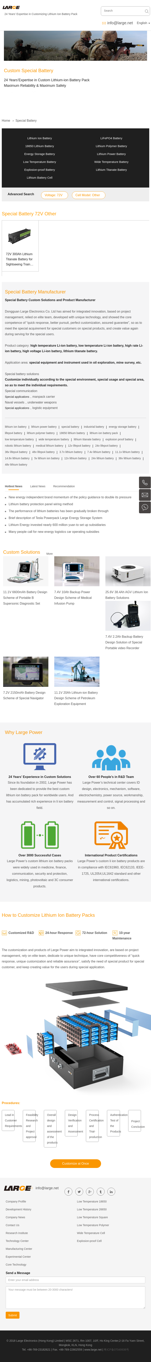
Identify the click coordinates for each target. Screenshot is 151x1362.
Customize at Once (75, 1163)
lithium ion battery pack (104, 433)
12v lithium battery (75, 458)
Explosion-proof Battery (39, 169)
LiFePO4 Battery (111, 138)
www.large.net (93, 1349)
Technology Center (17, 1241)
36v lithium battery (130, 458)
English (143, 23)
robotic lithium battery (18, 445)
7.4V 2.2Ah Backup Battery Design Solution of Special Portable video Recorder (124, 642)
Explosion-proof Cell (89, 1241)
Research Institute (17, 1233)
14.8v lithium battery (17, 458)
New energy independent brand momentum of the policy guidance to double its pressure (70, 497)
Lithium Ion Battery (39, 138)
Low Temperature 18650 (92, 1201)
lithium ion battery (16, 426)
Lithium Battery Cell (39, 177)
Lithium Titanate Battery (111, 169)
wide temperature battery (54, 439)
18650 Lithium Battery (39, 146)
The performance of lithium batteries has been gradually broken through (59, 511)
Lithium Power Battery (111, 154)
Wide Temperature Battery (111, 161)
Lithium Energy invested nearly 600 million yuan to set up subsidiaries (57, 525)
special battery (70, 426)
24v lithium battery (102, 458)
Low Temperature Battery (39, 161)
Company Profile (16, 1201)
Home (6, 120)
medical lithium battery (49, 445)
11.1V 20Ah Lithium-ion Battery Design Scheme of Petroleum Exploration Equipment (76, 698)
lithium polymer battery (41, 433)
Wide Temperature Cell (91, 1233)
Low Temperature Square (92, 1217)
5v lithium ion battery (46, 458)
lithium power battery (44, 426)
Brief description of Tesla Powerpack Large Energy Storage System (55, 518)
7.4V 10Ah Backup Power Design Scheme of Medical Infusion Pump (73, 597)
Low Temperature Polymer (93, 1225)
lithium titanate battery (87, 439)
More (49, 553)
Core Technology (16, 1264)
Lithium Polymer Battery (111, 146)
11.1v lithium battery (127, 452)
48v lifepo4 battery (43, 452)
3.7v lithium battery (71, 452)
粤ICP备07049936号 (116, 1349)
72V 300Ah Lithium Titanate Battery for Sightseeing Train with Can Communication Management (19, 259)
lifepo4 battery (13, 433)
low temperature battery (19, 439)
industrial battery (94, 426)
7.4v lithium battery (98, 452)
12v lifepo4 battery (79, 445)
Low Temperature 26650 (92, 1209)
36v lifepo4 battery (16, 452)
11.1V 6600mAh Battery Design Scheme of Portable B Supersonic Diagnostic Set (25, 597)
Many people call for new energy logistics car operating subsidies (54, 531)
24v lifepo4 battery (106, 445)
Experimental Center (18, 1256)
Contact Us (12, 1225)
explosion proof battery (119, 439)
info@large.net (120, 23)
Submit (12, 1315)
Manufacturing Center (19, 1248)
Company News (15, 1217)
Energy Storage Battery (39, 154)
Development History (18, 1209)
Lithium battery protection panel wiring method (41, 504)
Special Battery (26, 120)
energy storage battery (122, 426)
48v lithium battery (16, 464)
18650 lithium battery (72, 433)
